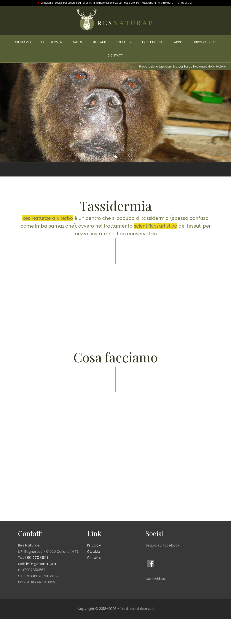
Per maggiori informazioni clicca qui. (164, 3)
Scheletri (123, 42)
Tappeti (178, 42)
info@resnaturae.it (44, 563)
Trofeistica (152, 42)
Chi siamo (22, 42)
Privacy (94, 545)
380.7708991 (36, 557)
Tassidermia (51, 42)
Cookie (93, 551)
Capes (77, 42)
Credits (94, 557)
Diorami (99, 42)
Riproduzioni (206, 42)
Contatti (115, 55)
